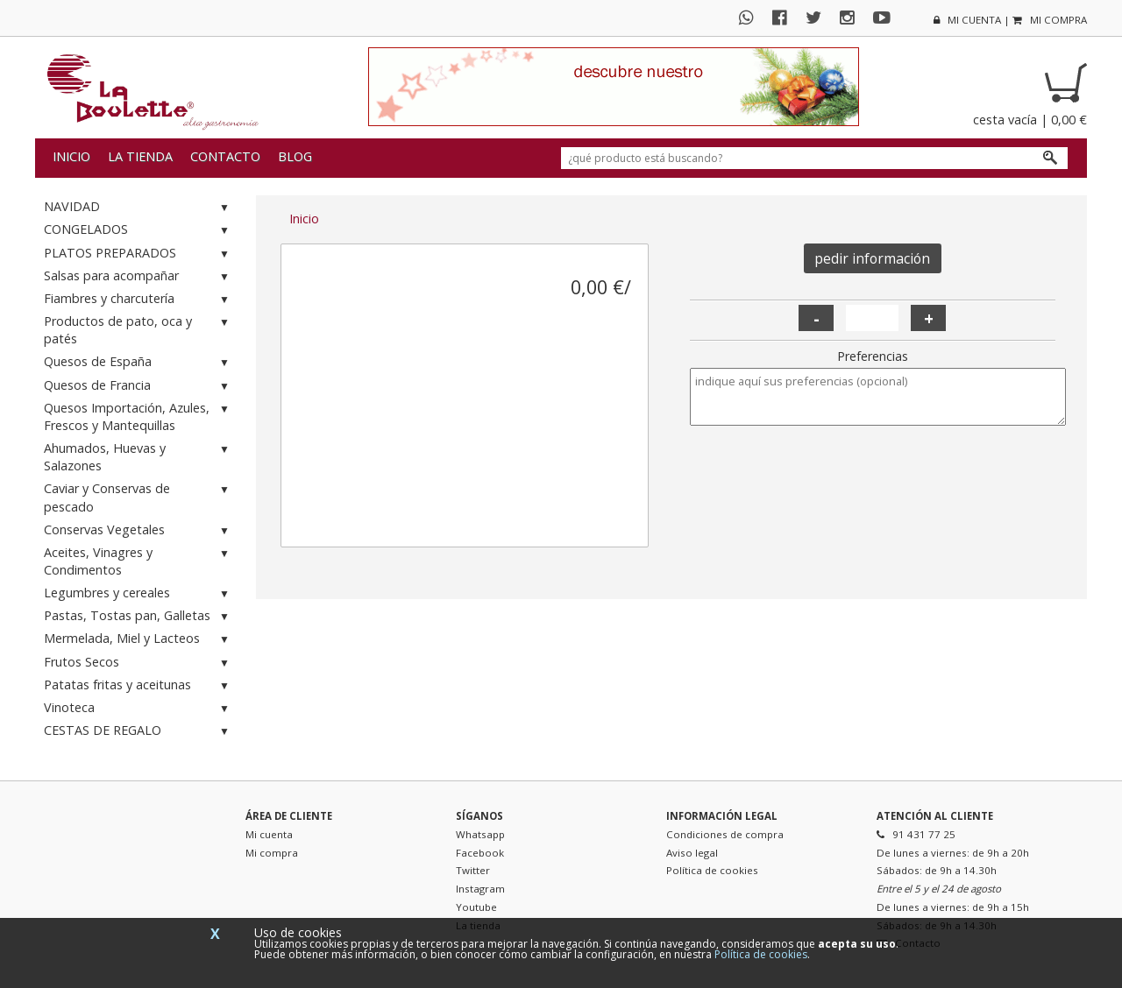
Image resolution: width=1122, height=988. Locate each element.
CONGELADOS (138, 230)
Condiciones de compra (725, 834)
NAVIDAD (138, 207)
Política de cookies (712, 870)
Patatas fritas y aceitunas (138, 685)
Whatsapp (480, 834)
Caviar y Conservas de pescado (138, 497)
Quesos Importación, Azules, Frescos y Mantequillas (138, 416)
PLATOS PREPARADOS (138, 253)
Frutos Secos (138, 662)
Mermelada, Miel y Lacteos (138, 639)
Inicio (71, 156)
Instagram (480, 888)
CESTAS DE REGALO (138, 731)
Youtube (476, 907)
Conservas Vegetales (138, 530)
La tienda (140, 156)
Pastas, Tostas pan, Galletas (138, 616)
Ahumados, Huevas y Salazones (138, 457)
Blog (295, 156)
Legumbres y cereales (138, 593)
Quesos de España (138, 362)
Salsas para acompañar (138, 276)
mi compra (1049, 19)
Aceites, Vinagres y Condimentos (138, 561)
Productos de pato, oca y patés (138, 330)
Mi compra (271, 852)
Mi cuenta (269, 834)
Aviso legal (692, 852)
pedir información (872, 258)
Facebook (480, 852)
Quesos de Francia (138, 386)
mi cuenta (967, 19)
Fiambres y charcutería (138, 299)
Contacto (225, 156)
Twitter (473, 870)
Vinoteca (138, 708)
